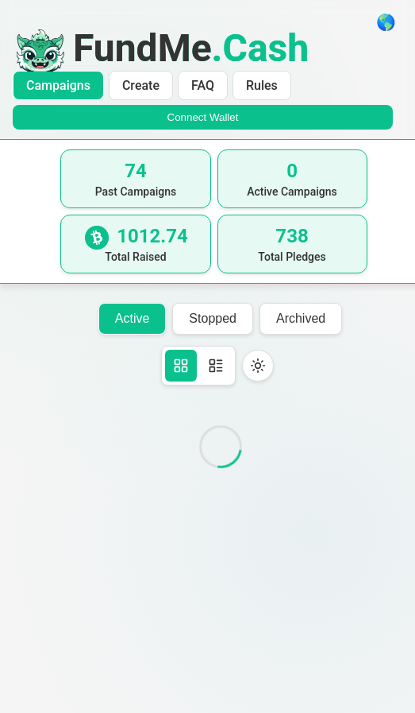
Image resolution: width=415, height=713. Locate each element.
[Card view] (181, 366)
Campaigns (58, 85)
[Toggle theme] (258, 366)
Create (140, 85)
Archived (300, 318)
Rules (262, 85)
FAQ (202, 85)
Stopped (212, 318)
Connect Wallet (203, 117)
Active (132, 318)
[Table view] (216, 366)
